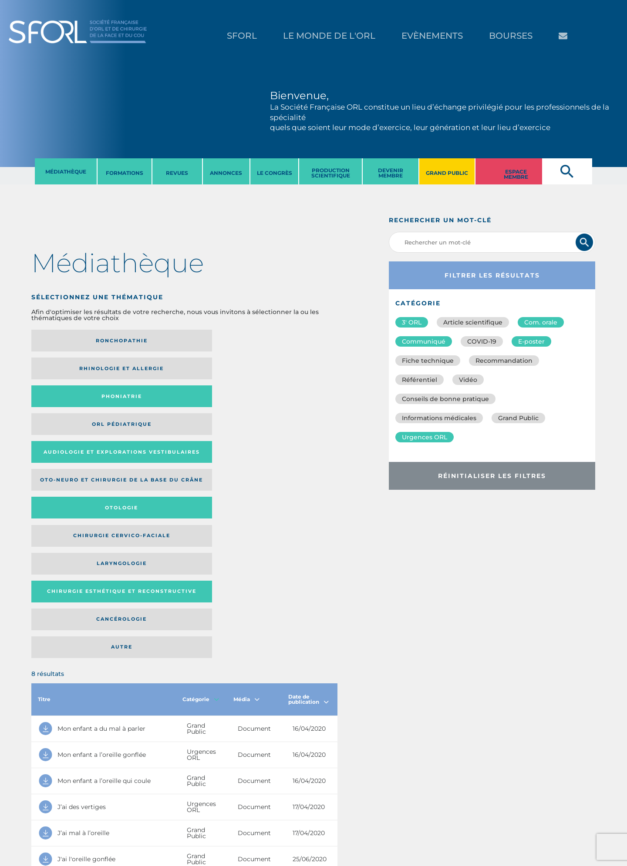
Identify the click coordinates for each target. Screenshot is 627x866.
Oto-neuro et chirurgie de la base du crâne (139, 375)
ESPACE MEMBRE (516, 174)
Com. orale (540, 322)
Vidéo (468, 380)
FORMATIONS (124, 173)
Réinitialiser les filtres (492, 476)
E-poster (531, 341)
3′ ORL (411, 322)
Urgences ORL (424, 437)
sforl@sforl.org (158, 812)
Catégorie (200, 467)
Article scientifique (472, 322)
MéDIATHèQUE (65, 171)
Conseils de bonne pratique (445, 399)
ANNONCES (226, 173)
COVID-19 (481, 341)
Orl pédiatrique (289, 341)
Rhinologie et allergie (140, 341)
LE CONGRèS (274, 173)
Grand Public (518, 418)
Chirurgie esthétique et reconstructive (143, 412)
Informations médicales (439, 418)
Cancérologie (219, 412)
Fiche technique (428, 360)
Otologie (219, 375)
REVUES (177, 173)
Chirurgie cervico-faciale (285, 374)
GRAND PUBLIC (447, 173)
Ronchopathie (66, 341)
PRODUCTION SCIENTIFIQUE (330, 173)
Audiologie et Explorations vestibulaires (63, 374)
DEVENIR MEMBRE (390, 173)
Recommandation (504, 360)
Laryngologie (66, 412)
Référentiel (419, 380)
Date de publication (308, 467)
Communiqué (423, 341)
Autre (296, 412)
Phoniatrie (219, 341)
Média (246, 467)
